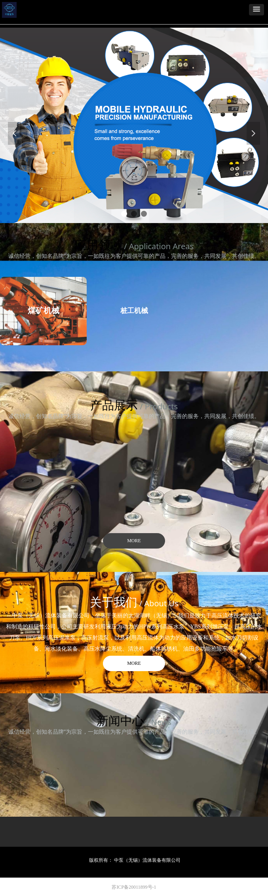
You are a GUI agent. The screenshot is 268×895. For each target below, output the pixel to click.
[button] (256, 9)
